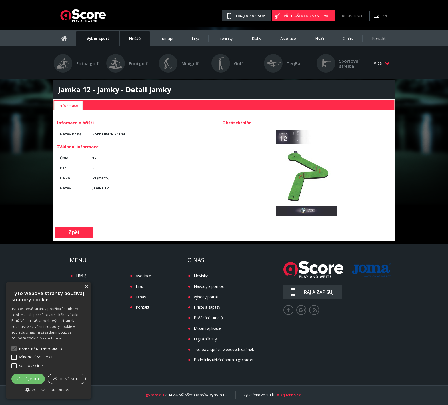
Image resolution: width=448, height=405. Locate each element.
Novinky (201, 275)
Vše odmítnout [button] (66, 379)
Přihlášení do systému (307, 15)
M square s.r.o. (289, 395)
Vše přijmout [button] (28, 379)
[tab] (68, 105)
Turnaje (166, 38)
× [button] (86, 287)
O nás (348, 38)
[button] (48, 389)
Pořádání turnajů (208, 317)
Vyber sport (98, 38)
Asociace (288, 38)
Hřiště (134, 38)
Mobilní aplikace (207, 328)
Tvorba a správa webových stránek (224, 349)
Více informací (52, 338)
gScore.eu (155, 395)
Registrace (352, 15)
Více (382, 63)
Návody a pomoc (209, 286)
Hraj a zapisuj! (250, 15)
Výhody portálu (206, 297)
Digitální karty (205, 339)
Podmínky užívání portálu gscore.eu (224, 359)
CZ (376, 15)
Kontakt (379, 38)
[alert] (48, 340)
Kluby (256, 38)
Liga (195, 38)
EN (384, 15)
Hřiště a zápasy (207, 307)
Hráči (319, 38)
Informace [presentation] (68, 105)
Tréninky (225, 38)
